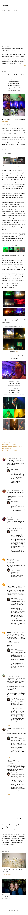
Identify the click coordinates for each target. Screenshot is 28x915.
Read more (23, 65)
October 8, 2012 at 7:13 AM (13, 560)
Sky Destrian (14, 469)
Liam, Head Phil (11, 760)
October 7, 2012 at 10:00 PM (18, 470)
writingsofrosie (10, 559)
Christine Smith (11, 675)
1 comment (8, 66)
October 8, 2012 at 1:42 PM (17, 531)
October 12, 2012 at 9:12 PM (18, 774)
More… (16, 10)
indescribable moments (7, 446)
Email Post (8, 442)
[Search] (25, 2)
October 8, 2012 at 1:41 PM (17, 502)
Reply (8, 487)
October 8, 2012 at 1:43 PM (17, 570)
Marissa (9, 458)
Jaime (8, 584)
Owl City (20, 446)
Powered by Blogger (14, 910)
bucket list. (5, 121)
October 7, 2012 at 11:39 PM (19, 490)
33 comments (9, 900)
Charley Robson (11, 518)
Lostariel (9, 728)
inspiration (15, 446)
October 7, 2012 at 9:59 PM (17, 458)
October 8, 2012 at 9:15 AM (18, 632)
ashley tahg (10, 490)
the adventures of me (6, 448)
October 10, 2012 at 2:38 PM (18, 728)
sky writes (6, 5)
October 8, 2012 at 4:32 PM (13, 676)
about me (10, 10)
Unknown (9, 632)
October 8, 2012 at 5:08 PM (18, 650)
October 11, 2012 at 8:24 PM (13, 761)
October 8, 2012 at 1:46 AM (13, 519)
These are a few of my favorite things (10, 450)
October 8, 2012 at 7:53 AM (16, 584)
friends (14, 444)
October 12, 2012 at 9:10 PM (18, 738)
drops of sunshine (9, 444)
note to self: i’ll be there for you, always (12, 50)
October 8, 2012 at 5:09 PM (18, 699)
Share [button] (3, 66)
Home (4, 10)
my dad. (16, 351)
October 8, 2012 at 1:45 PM (17, 599)
